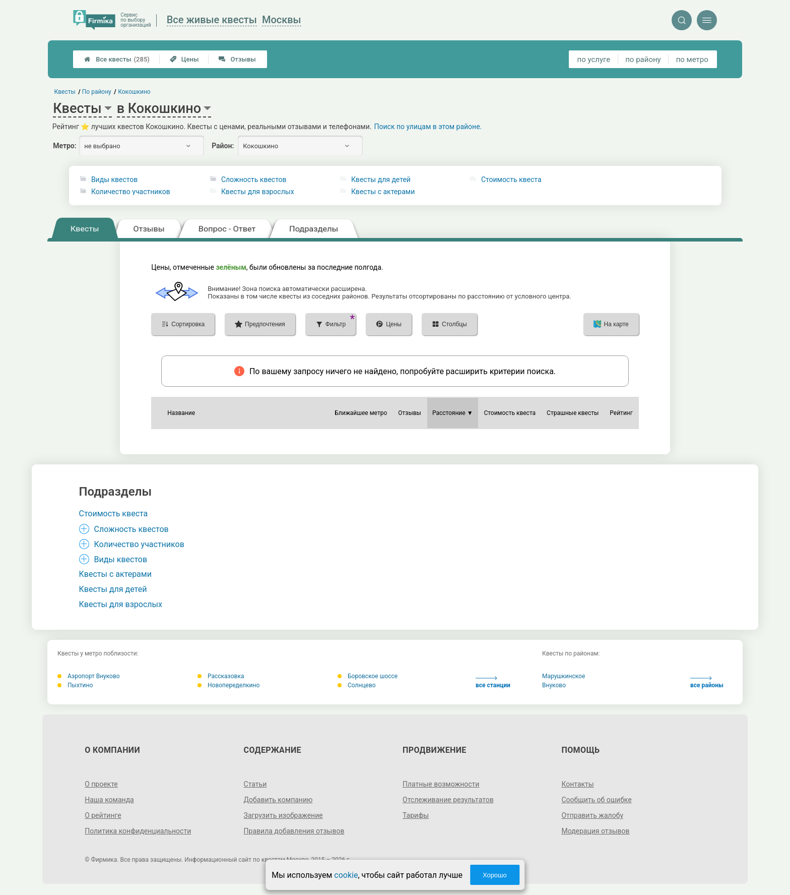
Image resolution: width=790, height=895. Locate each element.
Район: (223, 146)
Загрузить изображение (283, 815)
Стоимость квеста (511, 179)
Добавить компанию (278, 800)
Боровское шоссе (368, 676)
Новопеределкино (228, 685)
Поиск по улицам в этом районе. (428, 127)
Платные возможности (441, 784)
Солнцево (357, 685)
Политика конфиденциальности (138, 831)
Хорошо (495, 875)
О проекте (101, 784)
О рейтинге (103, 815)
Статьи (255, 784)
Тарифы (416, 815)
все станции (493, 682)
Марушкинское (563, 676)
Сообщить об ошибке (596, 800)
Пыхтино (75, 685)
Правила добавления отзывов (294, 831)
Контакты (577, 784)
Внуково (554, 685)
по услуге (594, 59)
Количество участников (130, 191)
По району (96, 91)
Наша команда (109, 800)
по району (643, 59)
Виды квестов (114, 179)
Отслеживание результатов (448, 800)
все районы (706, 682)
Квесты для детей (381, 179)
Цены (184, 59)
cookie (346, 875)
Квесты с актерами (383, 191)
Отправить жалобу (592, 815)
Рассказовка (221, 676)
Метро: (64, 146)
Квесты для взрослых (257, 191)
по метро (692, 59)
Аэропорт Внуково (88, 676)
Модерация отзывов (595, 831)
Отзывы (237, 59)
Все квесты (117, 59)
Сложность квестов (254, 179)
